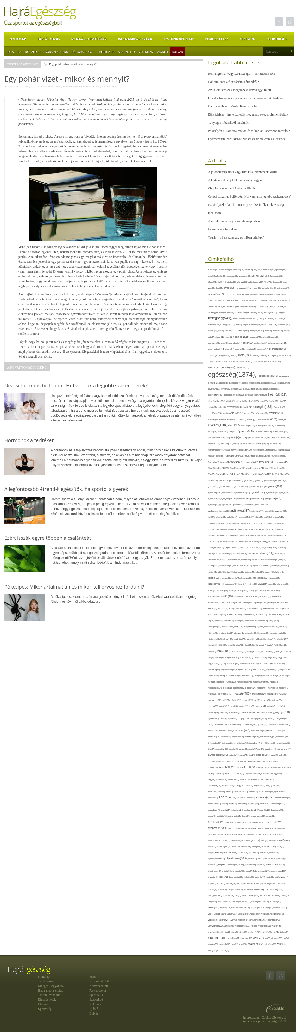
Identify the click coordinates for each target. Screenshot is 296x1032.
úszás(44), (246, 902)
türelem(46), (276, 895)
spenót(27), (269, 792)
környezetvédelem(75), (269, 627)
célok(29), (269, 331)
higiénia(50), (235, 535)
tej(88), (242, 865)
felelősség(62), (227, 444)
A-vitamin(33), (213, 270)
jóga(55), (230, 572)
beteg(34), (282, 312)
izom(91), (267, 566)
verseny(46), (229, 926)
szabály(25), (226, 810)
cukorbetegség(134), (277, 343)
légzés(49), (271, 645)
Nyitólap (18, 39)
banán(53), (264, 306)
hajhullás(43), (232, 517)
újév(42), (211, 902)
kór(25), (211, 621)
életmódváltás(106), (217, 401)
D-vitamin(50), (229, 349)
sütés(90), (255, 804)
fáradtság (94, 86)
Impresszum (251, 1017)
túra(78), (221, 895)
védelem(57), (255, 914)
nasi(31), (252, 706)
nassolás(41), (261, 706)
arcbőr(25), (219, 300)
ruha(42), (226, 785)
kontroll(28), (272, 614)
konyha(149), (283, 614)
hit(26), (243, 535)
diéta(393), (245, 355)
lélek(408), (224, 651)
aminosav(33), (256, 288)
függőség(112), (265, 474)
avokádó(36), (282, 300)
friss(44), (230, 474)
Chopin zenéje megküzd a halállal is (231, 188)
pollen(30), (283, 755)
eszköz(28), (262, 419)
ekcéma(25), (274, 389)
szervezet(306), (218, 827)
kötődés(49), (213, 633)
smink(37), (238, 792)
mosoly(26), (213, 694)
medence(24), (279, 663)
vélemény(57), (225, 920)
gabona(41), (224, 480)
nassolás (112, 86)
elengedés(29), (230, 395)
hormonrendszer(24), (228, 541)
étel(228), (272, 419)
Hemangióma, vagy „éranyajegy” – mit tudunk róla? (242, 74)
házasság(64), (214, 529)
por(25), (221, 761)
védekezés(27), (244, 914)
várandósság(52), (280, 908)
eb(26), (242, 361)
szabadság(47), (214, 810)
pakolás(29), (234, 749)
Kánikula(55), (246, 578)
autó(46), (273, 300)
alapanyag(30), (233, 276)
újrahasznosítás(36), (223, 902)
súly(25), (225, 804)
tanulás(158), (222, 853)
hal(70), (252, 517)
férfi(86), (249, 450)
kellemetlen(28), (283, 584)
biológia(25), (272, 318)
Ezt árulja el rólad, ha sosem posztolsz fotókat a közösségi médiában (246, 209)
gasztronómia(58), (236, 480)
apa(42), (262, 294)
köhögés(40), (263, 621)
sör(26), (262, 792)
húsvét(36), (212, 547)
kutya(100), (213, 645)
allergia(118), (243, 282)
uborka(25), (285, 895)
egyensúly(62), (214, 389)
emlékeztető (80, 86)
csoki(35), (275, 337)
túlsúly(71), (213, 895)
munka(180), (280, 693)
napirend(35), (276, 700)
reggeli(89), (213, 779)
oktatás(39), (232, 724)
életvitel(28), (231, 401)
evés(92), (281, 425)
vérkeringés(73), (273, 920)
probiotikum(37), (241, 761)
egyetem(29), (226, 389)
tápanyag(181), (249, 852)
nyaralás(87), (214, 718)
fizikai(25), (263, 456)
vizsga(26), (267, 938)
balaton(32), (244, 306)
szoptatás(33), (225, 840)
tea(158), (222, 865)
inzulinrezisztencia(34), (270, 560)
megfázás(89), (259, 670)
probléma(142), (255, 761)
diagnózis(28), (225, 355)
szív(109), (213, 834)
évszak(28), (213, 432)
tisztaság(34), (231, 883)
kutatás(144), (282, 639)
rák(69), (211, 773)
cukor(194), (249, 343)
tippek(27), (221, 883)
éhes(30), (246, 389)
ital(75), (236, 566)
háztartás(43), (256, 529)
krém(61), (251, 639)
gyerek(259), (275, 486)
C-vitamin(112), (243, 331)
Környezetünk (56, 52)
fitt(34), (248, 456)
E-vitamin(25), (233, 361)
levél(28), (260, 651)
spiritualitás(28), (280, 792)
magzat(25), (228, 663)
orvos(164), (244, 730)
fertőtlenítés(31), (259, 450)
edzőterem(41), (243, 368)
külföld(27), (223, 645)
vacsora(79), (225, 908)
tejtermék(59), (251, 865)
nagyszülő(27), (248, 700)
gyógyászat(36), (214, 499)
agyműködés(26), (268, 270)
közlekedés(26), (251, 633)
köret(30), (225, 627)
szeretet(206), (274, 822)
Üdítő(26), (266, 902)
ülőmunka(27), (275, 902)
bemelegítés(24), (257, 312)
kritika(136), (261, 639)
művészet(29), (236, 700)
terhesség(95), (239, 871)
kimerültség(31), (233, 602)
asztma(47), (265, 300)
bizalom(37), (282, 318)
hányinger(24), (223, 523)
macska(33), (220, 657)
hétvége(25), (279, 529)
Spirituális (105, 52)
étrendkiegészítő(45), (249, 425)
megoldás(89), (285, 670)
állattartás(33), (231, 282)
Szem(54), (246, 816)
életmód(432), (277, 394)
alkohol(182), (258, 275)
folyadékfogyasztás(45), (255, 468)
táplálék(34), (274, 853)
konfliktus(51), (262, 614)
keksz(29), (272, 584)
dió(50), (256, 355)
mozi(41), (270, 694)
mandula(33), (245, 663)
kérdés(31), (233, 590)
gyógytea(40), (213, 505)
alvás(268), (230, 287)
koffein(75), (244, 608)
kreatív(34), (228, 639)
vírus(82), (243, 932)
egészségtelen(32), (269, 383)
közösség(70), (263, 633)
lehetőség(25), (281, 645)
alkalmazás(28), (245, 276)
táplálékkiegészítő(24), (217, 859)
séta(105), (213, 791)
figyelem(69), (221, 456)
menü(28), (232, 682)
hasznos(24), (259, 523)
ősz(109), (273, 743)
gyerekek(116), (215, 492)
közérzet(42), (239, 633)
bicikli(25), (263, 318)
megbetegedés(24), (228, 670)
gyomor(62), (238, 505)
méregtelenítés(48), (245, 682)
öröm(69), (265, 743)
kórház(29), (219, 621)
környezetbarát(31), (251, 627)
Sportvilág (277, 39)
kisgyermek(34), (270, 602)
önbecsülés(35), (238, 737)
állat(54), (221, 282)
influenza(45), (280, 553)
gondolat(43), (213, 486)
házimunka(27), (244, 529)
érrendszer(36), (248, 413)
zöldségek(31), (271, 944)
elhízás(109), (254, 401)
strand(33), (251, 798)
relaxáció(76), (234, 779)
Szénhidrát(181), (216, 822)
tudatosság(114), (262, 889)
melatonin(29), (213, 676)
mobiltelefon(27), (240, 688)
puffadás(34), (276, 767)
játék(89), (222, 572)
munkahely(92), (215, 700)
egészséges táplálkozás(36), (230, 383)
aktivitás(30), (221, 276)
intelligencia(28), (234, 560)
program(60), (213, 767)
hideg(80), (212, 535)
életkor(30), (249, 395)
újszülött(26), (237, 902)
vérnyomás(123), (216, 926)
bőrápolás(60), (284, 325)
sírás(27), (230, 792)
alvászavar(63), (243, 288)
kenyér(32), (212, 590)
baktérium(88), (233, 307)
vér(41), (234, 920)
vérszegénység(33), (243, 926)
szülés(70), (274, 840)
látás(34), (248, 645)
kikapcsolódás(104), (217, 602)
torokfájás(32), (270, 883)
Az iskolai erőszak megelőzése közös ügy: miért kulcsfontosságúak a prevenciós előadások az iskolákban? (245, 94)
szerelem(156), (259, 822)
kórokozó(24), (229, 621)
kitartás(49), (213, 608)
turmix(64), (230, 895)
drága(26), (212, 361)
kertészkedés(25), (273, 590)
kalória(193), (215, 578)
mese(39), (257, 682)
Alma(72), (268, 282)
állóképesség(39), (256, 282)
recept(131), (231, 773)
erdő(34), (219, 413)
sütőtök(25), (265, 804)
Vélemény (146, 52)
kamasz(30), (227, 578)
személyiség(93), (258, 816)
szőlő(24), (265, 840)
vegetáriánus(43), (277, 914)
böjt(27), (264, 325)
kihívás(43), (276, 596)
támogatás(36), (258, 846)
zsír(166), (281, 944)
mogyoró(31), (273, 688)
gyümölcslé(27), (257, 511)
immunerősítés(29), (225, 553)
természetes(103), (278, 871)
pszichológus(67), (263, 767)
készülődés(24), (214, 596)
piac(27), (252, 755)
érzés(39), (243, 419)
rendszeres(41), (257, 779)
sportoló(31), (242, 798)
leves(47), (280, 651)
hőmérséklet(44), (255, 541)
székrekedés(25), (235, 816)
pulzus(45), (286, 767)
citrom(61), (220, 337)
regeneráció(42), (252, 773)
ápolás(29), (271, 294)
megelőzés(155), (244, 669)
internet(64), (246, 560)
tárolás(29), (253, 859)
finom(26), (240, 456)
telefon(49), (270, 865)
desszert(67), (213, 355)
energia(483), (263, 407)
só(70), (245, 792)
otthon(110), (272, 730)
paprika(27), (253, 749)
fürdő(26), (276, 474)
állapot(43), (213, 282)
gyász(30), (264, 486)
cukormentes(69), (215, 349)
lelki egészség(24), (239, 651)
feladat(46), (285, 438)
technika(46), (233, 865)
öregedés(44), (255, 743)
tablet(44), (236, 846)
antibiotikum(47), (283, 288)
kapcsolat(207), (261, 578)
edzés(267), (229, 367)
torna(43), (260, 883)
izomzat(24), (276, 566)
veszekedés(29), (264, 926)
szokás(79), (267, 834)
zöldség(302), (256, 943)
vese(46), (254, 926)
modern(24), (252, 688)
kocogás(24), (234, 608)
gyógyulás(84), (226, 505)
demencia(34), (263, 349)
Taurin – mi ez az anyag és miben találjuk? (236, 237)
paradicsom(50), (271, 749)
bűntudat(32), (230, 331)
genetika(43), (249, 480)
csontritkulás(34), (236, 343)
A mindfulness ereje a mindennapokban (234, 221)
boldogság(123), (228, 325)
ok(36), (211, 724)
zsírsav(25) (225, 950)
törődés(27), (280, 883)
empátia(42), (248, 407)
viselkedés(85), (255, 932)
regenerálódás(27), (265, 773)
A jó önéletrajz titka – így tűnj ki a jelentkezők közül (242, 172)
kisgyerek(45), (258, 602)
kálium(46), (279, 572)
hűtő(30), (221, 547)
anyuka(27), (254, 294)
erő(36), (238, 413)
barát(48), (273, 306)
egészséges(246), (268, 376)
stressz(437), (265, 797)
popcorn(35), (213, 761)
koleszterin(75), (256, 608)
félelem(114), (214, 443)
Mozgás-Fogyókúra (89, 39)
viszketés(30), (267, 932)
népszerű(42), (225, 712)
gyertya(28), (284, 493)
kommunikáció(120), (217, 614)
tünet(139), (254, 895)
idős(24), (276, 547)
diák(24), (234, 355)
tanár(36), (281, 846)
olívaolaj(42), (273, 724)
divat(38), (264, 355)
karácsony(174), (216, 584)
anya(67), (231, 294)
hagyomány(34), (280, 511)
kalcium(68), (270, 572)
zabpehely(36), (225, 944)
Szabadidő (126, 52)
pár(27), (261, 749)
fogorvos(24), (225, 462)
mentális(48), (285, 676)
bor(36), (246, 325)
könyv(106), (274, 621)
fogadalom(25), (280, 456)
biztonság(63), (214, 325)
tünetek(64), (265, 895)
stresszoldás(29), (215, 804)
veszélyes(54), (214, 932)
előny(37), (283, 401)
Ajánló (162, 52)
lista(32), (287, 651)
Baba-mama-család (135, 39)
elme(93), (264, 401)
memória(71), (248, 676)
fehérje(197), (238, 437)
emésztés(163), (235, 407)
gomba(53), (283, 480)
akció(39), (212, 276)
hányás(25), (213, 523)
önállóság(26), (226, 737)
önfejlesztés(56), (215, 743)
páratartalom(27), (285, 749)
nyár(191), (285, 712)
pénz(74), (244, 755)
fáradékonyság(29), (280, 432)
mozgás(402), (242, 693)
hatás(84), (268, 523)
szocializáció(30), (239, 834)
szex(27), (231, 828)
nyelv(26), (224, 718)
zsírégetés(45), (214, 950)
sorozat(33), (254, 792)
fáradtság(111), (223, 437)
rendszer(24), (245, 779)
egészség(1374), (233, 374)
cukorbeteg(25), (261, 343)
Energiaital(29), (280, 407)
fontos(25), (269, 468)
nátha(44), (271, 706)
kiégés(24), (250, 596)
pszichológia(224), (246, 767)
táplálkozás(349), (237, 858)
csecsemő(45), (256, 337)
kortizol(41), (240, 621)
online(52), (223, 731)
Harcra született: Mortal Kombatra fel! (233, 106)
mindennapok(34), (215, 688)
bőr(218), (273, 324)
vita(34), (276, 932)
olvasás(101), (285, 724)
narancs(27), (244, 706)
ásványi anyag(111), (232, 300)
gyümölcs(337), (241, 510)
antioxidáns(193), (217, 294)
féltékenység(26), (263, 444)
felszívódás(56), (249, 444)
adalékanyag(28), (226, 270)
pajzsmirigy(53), (222, 749)
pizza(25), (275, 755)
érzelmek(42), (213, 419)
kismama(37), (282, 602)
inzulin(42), (256, 560)
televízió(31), (280, 865)
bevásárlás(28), (252, 318)
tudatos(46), (249, 889)
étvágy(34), (262, 425)
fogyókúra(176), (267, 462)
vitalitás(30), (284, 932)
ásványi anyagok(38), (250, 300)
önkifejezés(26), (242, 743)
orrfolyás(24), (233, 731)
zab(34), (286, 938)
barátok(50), (282, 306)
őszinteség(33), (284, 743)
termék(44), (250, 871)
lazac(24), (263, 645)
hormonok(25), (214, 541)
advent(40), (249, 270)
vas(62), (211, 914)
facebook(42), (223, 432)
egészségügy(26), (283, 383)
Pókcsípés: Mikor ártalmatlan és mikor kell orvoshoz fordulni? (249, 131)
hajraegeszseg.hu (253, 1021)
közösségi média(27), (278, 633)
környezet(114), (236, 627)
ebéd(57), (249, 361)
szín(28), (273, 828)
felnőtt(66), (238, 444)
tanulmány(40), (235, 853)
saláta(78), (249, 785)
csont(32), (225, 343)
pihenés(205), (263, 754)
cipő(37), (211, 337)
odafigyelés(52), (281, 718)
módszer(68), (262, 688)
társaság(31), (283, 859)
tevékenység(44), (281, 877)
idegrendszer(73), (232, 547)
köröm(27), (283, 627)
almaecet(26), (278, 282)
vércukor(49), (243, 920)
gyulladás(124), (262, 504)
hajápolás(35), (221, 517)
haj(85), (211, 517)
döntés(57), (286, 355)
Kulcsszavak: (46, 86)
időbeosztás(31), (255, 547)
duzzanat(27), (222, 361)
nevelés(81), (236, 712)
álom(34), (219, 288)
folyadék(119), (223, 468)
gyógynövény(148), (255, 498)
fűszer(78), (284, 474)
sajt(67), (241, 785)
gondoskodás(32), (241, 486)
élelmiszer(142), (216, 395)
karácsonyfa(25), (231, 584)
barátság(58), (213, 312)
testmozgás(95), (236, 877)
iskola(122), (213, 566)
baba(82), (222, 306)
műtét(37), (226, 700)
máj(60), (236, 663)
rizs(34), (267, 779)
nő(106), (256, 712)
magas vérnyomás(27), (245, 657)
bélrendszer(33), (244, 312)
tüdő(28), (245, 895)
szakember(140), (252, 810)
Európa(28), (272, 425)
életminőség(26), (261, 395)
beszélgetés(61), (271, 312)
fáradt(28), (212, 438)
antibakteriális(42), (269, 288)
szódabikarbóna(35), (254, 834)
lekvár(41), (212, 651)
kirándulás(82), (246, 602)
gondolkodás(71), (226, 486)
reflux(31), (241, 773)
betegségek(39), (239, 318)
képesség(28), (223, 590)
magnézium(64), (261, 657)
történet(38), (213, 889)
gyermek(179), (258, 492)
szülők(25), (212, 846)
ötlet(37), (211, 749)
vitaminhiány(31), (233, 938)
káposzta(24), (274, 578)
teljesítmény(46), (215, 871)
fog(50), (270, 456)
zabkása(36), (213, 944)
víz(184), (258, 938)
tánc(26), (211, 853)
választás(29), (245, 908)
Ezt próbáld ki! (29, 52)
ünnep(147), (214, 907)
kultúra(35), (271, 639)
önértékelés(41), (282, 737)
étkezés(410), (218, 425)
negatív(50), (281, 706)
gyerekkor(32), (228, 493)
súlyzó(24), (233, 804)
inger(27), (224, 560)
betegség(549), (220, 318)
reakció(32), (220, 773)
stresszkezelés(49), (283, 798)
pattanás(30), (234, 755)
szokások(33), (278, 834)
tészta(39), (270, 877)
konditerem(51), (249, 614)
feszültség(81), (284, 450)
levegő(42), (252, 651)
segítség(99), (260, 785)
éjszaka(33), (264, 389)
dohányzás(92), (275, 355)
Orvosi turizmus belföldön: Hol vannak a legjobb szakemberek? (250, 196)
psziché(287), (227, 766)
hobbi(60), (259, 535)
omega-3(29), (213, 731)
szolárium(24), (213, 840)
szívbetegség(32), (225, 834)
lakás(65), (240, 645)
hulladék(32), (276, 541)
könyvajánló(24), (214, 627)
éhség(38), (254, 389)
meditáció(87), (214, 670)
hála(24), (260, 517)
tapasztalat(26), (263, 853)
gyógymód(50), (239, 499)
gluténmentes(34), (271, 480)
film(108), (231, 456)
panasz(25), (243, 749)
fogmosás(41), (214, 462)
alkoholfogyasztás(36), (274, 276)
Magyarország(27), (215, 663)
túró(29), (238, 895)
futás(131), (239, 474)
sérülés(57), (278, 785)
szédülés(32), (222, 816)
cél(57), (261, 331)
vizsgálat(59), (277, 938)
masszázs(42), (268, 663)
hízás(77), (250, 535)
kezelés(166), (227, 596)
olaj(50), (241, 724)
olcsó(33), (264, 724)
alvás (58, 86)
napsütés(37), (224, 706)
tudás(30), (239, 889)
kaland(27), (260, 572)
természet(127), (262, 871)
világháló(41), (225, 932)
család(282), (242, 336)
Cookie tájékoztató (274, 1017)
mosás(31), (283, 688)
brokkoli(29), (213, 331)
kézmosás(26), (240, 596)
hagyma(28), (269, 511)
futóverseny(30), (251, 474)
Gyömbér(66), (249, 505)
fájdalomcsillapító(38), (264, 432)
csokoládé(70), (214, 343)
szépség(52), (230, 822)
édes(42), (264, 361)
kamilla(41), (236, 578)
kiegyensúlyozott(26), (263, 596)
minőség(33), (228, 688)
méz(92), (265, 682)
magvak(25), (273, 657)
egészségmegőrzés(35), (251, 383)
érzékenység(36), (262, 413)
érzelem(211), (276, 413)
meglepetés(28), (272, 670)
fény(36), (227, 450)
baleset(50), (254, 306)
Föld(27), (211, 474)
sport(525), (228, 797)
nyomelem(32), (234, 718)
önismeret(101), (229, 743)
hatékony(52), (278, 523)
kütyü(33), (232, 645)
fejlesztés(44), (261, 438)
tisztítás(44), (242, 883)
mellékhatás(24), (235, 676)
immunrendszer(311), (261, 553)
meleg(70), (224, 676)
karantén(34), (243, 584)
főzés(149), (221, 474)
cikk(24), (287, 331)
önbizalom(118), (252, 736)
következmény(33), (226, 633)
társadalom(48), (270, 859)
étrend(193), (234, 425)
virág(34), (235, 932)
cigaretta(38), (278, 331)
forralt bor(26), (279, 468)
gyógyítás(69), (227, 499)
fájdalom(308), (246, 431)
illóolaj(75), (213, 553)
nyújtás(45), (270, 718)
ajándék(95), (280, 269)
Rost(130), (275, 779)
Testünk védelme (178, 39)
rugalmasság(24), (215, 785)
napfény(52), (266, 700)
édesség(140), (215, 367)
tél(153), (261, 865)
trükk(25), (231, 889)
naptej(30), (234, 706)
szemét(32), (270, 816)
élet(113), (240, 395)
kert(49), (263, 590)
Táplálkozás (48, 39)
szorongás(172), (252, 840)
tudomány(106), (277, 889)
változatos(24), (267, 908)
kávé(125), (263, 584)
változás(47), (256, 908)
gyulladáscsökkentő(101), (219, 511)
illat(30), (283, 547)
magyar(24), (282, 657)
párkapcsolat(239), (218, 754)
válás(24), (235, 908)
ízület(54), (285, 566)
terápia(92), (227, 871)
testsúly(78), (249, 877)
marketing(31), (257, 663)
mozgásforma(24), (259, 694)
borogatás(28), (255, 325)
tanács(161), (270, 846)
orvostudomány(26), (258, 731)
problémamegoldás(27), (272, 761)
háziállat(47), (233, 529)
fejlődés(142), (274, 437)
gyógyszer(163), (273, 498)
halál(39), (267, 517)
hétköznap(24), (268, 529)
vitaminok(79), (246, 938)
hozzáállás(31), (242, 541)
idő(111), (244, 547)
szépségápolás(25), (244, 822)
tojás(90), (251, 883)
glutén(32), (259, 480)
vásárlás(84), (221, 914)
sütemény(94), (244, 803)
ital (103, 86)
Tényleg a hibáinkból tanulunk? (228, 123)
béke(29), (223, 312)
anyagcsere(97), (242, 294)
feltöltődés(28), (275, 444)
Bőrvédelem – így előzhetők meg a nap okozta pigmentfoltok (248, 114)
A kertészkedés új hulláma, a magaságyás (235, 180)
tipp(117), (212, 883)
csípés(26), (266, 337)
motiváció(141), (225, 694)
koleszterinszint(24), (271, 608)
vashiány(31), (232, 914)
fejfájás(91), (250, 437)
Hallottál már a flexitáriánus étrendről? (233, 82)
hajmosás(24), (243, 517)
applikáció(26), (281, 294)
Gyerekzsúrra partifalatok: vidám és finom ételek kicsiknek (247, 139)
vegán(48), (265, 914)
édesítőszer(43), (274, 361)
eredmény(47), (229, 413)
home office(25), (270, 535)
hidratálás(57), (223, 535)
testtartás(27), (260, 877)
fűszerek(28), (213, 480)
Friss (10, 52)
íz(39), (249, 566)
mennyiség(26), (260, 676)
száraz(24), (212, 816)
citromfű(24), (230, 337)
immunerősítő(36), (240, 553)
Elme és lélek (216, 39)
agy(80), (257, 270)
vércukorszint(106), (258, 920)
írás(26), (282, 560)
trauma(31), (223, 889)
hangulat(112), (277, 517)
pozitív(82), (230, 761)
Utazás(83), (256, 902)
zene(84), (243, 944)
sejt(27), (269, 785)
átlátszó (67, 86)
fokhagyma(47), (282, 462)
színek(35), (281, 828)
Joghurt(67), (239, 572)
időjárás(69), (267, 547)
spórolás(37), (213, 798)
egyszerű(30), (237, 389)
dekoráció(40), (251, 349)
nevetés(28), (247, 712)
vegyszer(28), (213, 920)
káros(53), (253, 584)
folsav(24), (212, 468)
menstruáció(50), (273, 676)
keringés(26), (254, 590)
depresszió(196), (277, 349)
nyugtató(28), (259, 718)
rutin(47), (233, 785)
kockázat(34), (223, 608)
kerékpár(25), (243, 590)
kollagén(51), (284, 608)
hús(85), (285, 542)
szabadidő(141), (277, 803)
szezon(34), (252, 828)
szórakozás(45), (237, 840)
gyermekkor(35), (272, 493)
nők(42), (264, 712)
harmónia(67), (235, 523)
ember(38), (222, 407)
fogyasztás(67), (252, 462)
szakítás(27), (265, 810)
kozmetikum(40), (251, 621)
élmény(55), (274, 401)
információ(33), (214, 560)
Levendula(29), (270, 651)
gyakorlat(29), (254, 486)
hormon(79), (281, 535)
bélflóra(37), (232, 312)
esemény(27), (252, 419)
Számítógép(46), (277, 810)
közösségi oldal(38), (216, 639)
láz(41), (255, 645)
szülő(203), (285, 840)
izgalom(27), (258, 566)
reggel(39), (278, 773)
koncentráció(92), (235, 614)
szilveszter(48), (263, 828)
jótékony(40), (250, 572)
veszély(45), (276, 926)
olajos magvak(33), (252, 724)
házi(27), (223, 529)
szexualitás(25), (241, 828)
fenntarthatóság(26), (216, 450)
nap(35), (257, 700)
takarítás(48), (246, 846)
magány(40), (230, 657)
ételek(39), (283, 419)
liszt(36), (211, 657)
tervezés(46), (213, 877)
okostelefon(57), (221, 724)
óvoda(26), (282, 731)
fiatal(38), (212, 456)
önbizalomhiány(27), (268, 737)
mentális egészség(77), (218, 682)
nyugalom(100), (247, 718)
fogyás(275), (238, 461)
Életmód (247, 39)
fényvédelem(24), (238, 450)
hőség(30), (267, 541)
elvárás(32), (213, 407)
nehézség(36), (214, 712)
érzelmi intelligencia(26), (229, 419)
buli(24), (221, 331)
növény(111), (274, 712)
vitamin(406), (217, 937)
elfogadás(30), (242, 401)
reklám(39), (223, 779)
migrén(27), (274, 682)
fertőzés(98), (272, 450)
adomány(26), (239, 270)
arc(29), (211, 300)
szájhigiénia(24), (237, 810)
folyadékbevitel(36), (238, 468)
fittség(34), (255, 456)
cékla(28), (254, 331)
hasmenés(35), (247, 523)
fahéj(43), (233, 432)
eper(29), (212, 413)
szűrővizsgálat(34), (224, 846)
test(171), (224, 877)
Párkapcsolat (83, 52)
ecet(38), (256, 361)
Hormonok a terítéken (222, 229)
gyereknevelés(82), (242, 493)
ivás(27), (243, 566)
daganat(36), (240, 349)
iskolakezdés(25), (226, 566)
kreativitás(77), (240, 639)
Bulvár (177, 52)
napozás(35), (213, 706)
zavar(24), (235, 944)
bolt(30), (239, 325)
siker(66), (222, 792)
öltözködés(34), (214, 737)
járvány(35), (213, 572)
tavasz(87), (213, 865)
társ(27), (261, 859)
